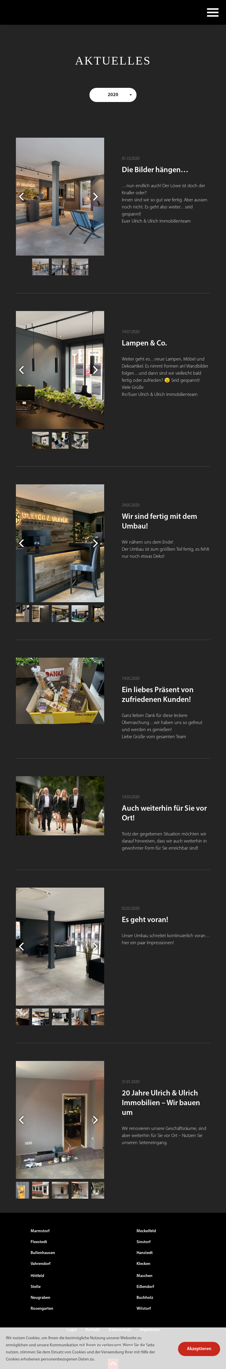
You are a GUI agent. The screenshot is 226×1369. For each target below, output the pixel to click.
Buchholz (145, 1298)
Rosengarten (42, 1309)
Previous (23, 196)
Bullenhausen (43, 1253)
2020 (113, 95)
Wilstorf (144, 1309)
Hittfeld (37, 1276)
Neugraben (40, 1298)
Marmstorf (40, 1231)
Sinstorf (143, 1242)
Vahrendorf (40, 1264)
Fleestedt (39, 1242)
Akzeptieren (199, 1349)
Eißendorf (145, 1287)
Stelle (36, 1287)
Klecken (143, 1264)
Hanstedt (145, 1253)
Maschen (144, 1276)
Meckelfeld (146, 1231)
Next (97, 196)
